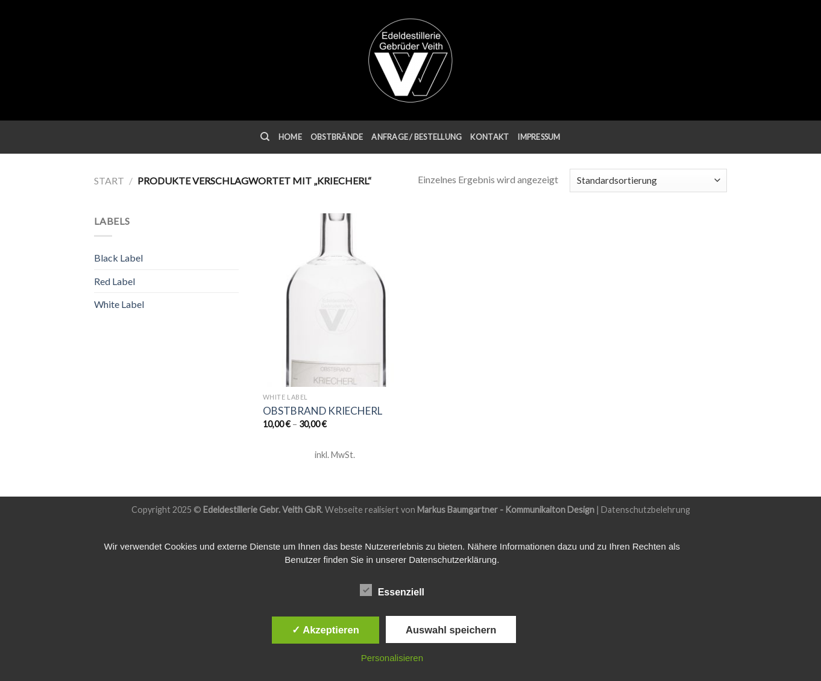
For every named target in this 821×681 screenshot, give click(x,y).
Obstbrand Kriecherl (322, 410)
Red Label (114, 281)
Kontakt (489, 137)
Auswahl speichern (451, 629)
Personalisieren (392, 658)
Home (290, 137)
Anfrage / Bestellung (416, 137)
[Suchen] (264, 136)
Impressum (538, 137)
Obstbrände (336, 137)
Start (109, 180)
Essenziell (392, 590)
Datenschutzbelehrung (645, 509)
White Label (119, 304)
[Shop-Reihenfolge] (648, 180)
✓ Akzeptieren (325, 629)
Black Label (118, 257)
